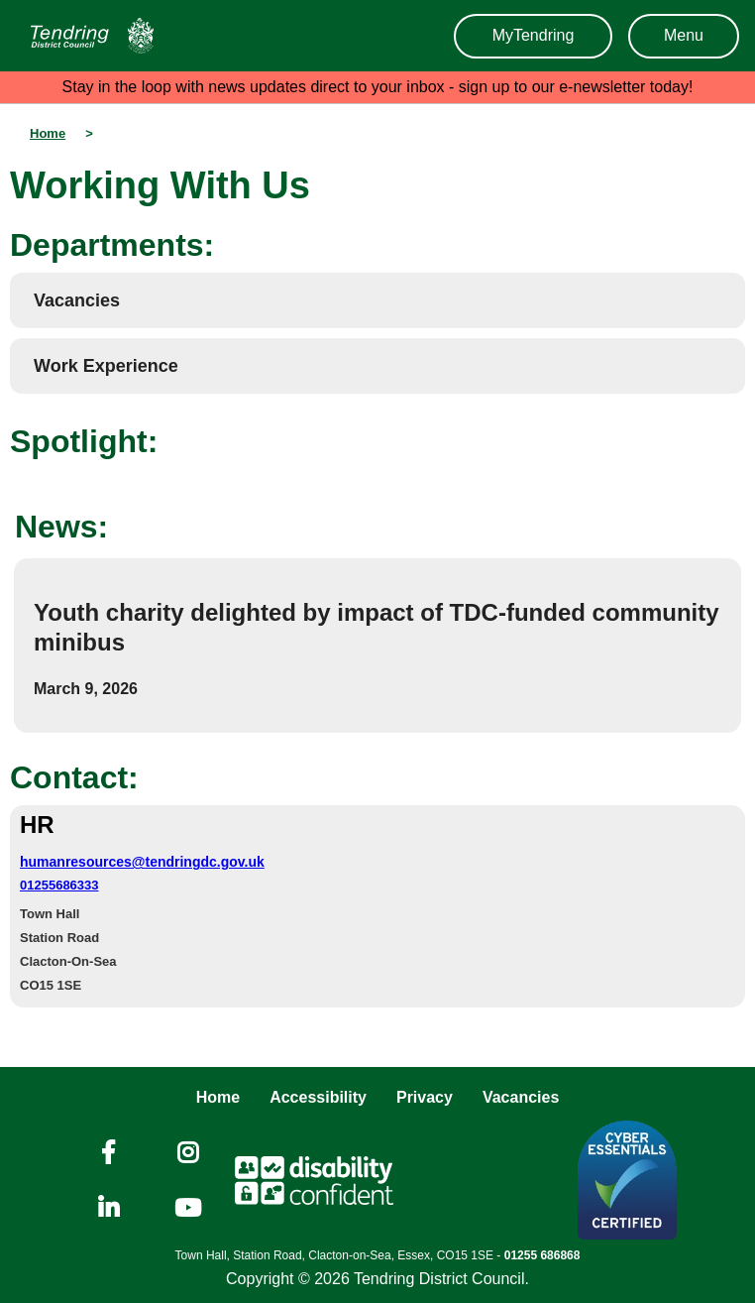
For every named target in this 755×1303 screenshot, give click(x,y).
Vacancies (521, 1097)
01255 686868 (542, 1255)
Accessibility (318, 1097)
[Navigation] (87, 35)
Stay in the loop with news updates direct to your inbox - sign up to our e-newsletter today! (378, 86)
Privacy (424, 1097)
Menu (683, 35)
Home (218, 1097)
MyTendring (533, 35)
